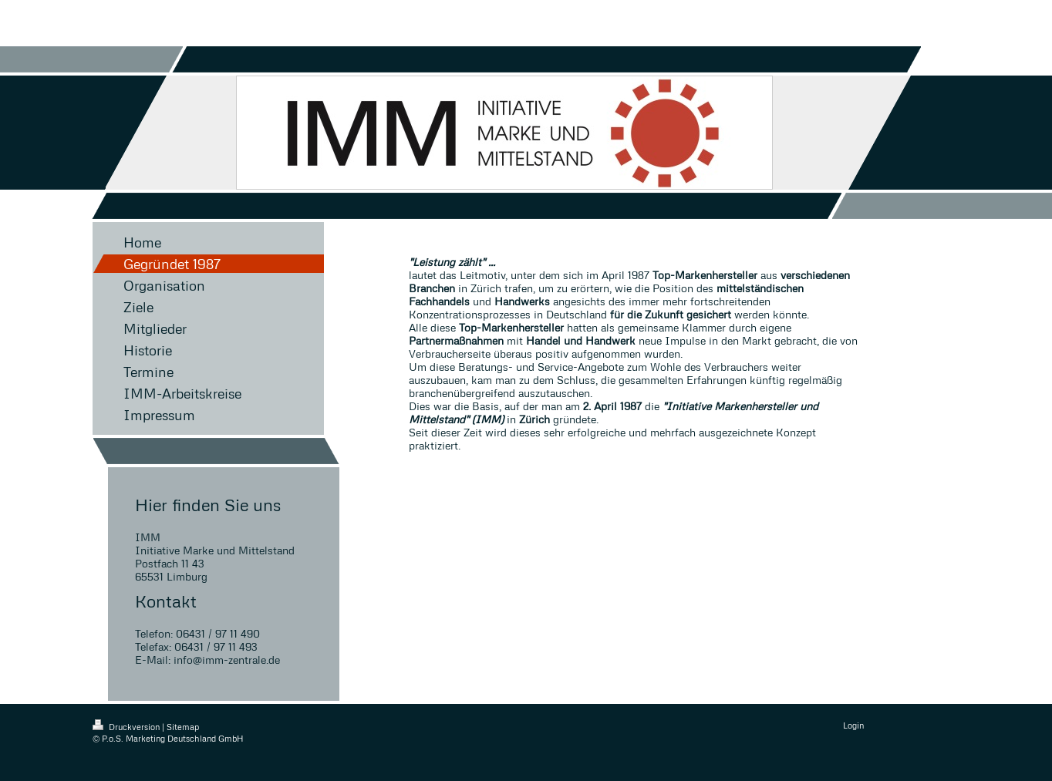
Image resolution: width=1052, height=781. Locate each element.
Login (853, 725)
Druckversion (127, 727)
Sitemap (183, 727)
